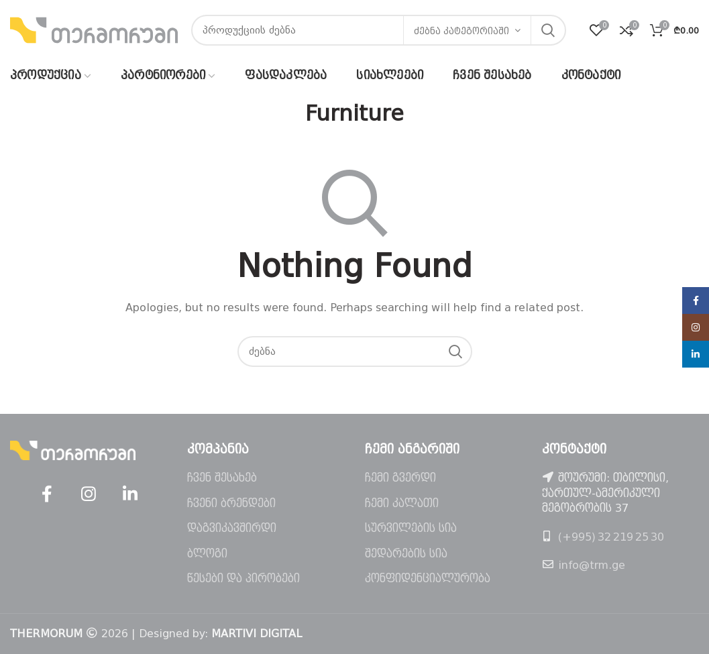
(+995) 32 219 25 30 (611, 537)
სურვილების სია (411, 528)
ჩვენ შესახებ (222, 478)
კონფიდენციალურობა (427, 578)
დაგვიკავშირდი (231, 528)
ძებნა (548, 30)
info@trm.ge (591, 565)
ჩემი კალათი (402, 503)
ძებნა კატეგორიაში (461, 31)
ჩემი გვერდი (400, 478)
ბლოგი (207, 553)
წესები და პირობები (243, 578)
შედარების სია (406, 553)
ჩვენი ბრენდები (231, 503)
